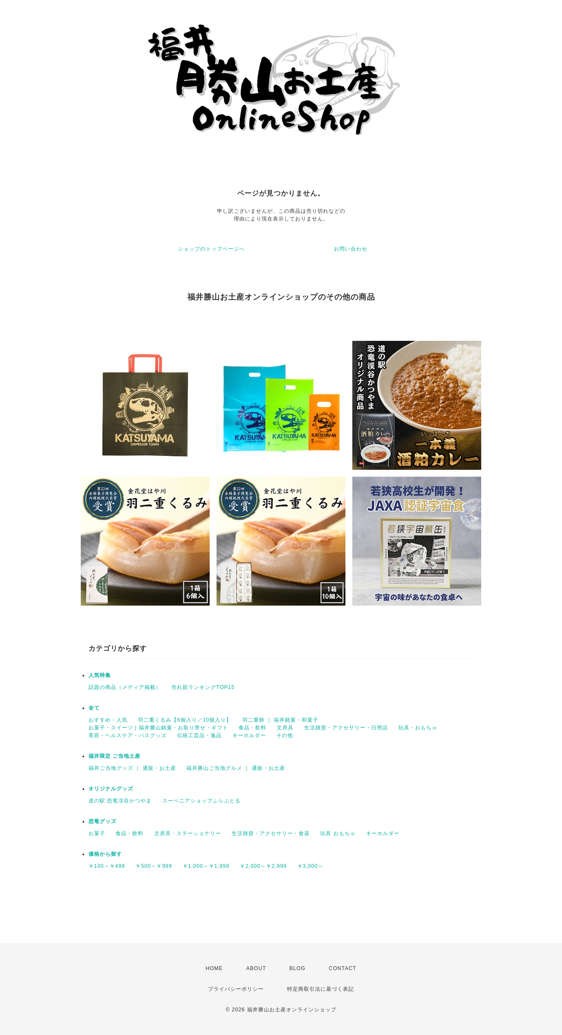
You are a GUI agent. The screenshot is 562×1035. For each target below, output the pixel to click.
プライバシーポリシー (236, 989)
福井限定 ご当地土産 (114, 756)
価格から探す (105, 854)
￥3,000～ (310, 866)
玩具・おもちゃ (417, 728)
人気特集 (100, 675)
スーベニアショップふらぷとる (201, 801)
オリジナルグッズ (111, 789)
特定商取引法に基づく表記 (320, 989)
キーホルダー (249, 735)
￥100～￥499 (107, 866)
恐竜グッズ (102, 821)
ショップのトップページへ (211, 249)
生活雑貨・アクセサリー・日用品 (346, 728)
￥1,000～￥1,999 (206, 866)
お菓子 (97, 833)
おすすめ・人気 (108, 720)
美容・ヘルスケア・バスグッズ (128, 735)
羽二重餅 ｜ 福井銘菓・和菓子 (280, 720)
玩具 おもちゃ (337, 833)
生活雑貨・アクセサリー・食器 (271, 833)
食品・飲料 (252, 728)
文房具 (285, 728)
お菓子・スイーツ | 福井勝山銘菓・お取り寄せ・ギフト (158, 728)
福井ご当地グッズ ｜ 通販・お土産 (132, 768)
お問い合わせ (350, 249)
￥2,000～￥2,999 (263, 866)
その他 (284, 735)
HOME (214, 968)
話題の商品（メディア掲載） (125, 687)
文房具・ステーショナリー (187, 833)
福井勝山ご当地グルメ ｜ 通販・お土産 (235, 768)
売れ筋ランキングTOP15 (203, 687)
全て (94, 708)
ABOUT (256, 968)
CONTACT (342, 968)
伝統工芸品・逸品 (199, 735)
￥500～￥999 (153, 866)
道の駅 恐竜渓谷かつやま (120, 801)
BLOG (297, 968)
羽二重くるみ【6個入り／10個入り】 (185, 720)
